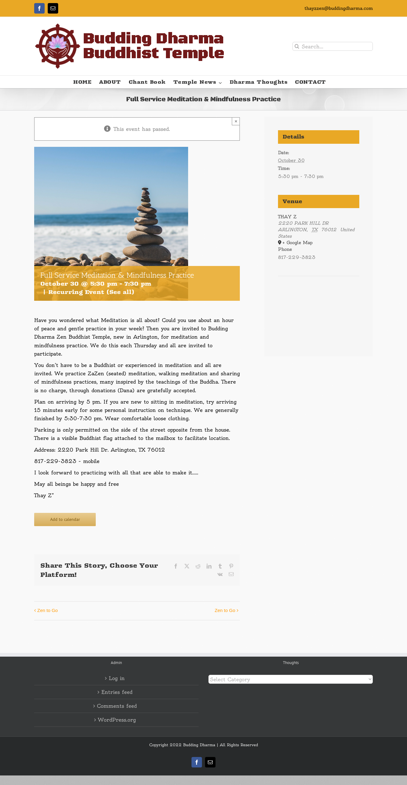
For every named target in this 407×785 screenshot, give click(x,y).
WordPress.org (117, 720)
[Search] (296, 46)
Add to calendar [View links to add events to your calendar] (65, 519)
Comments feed (117, 706)
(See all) (120, 292)
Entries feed (116, 692)
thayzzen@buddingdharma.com (338, 8)
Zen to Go (47, 610)
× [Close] (236, 121)
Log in (117, 678)
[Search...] (332, 46)
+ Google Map (297, 242)
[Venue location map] (318, 294)
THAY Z (287, 216)
